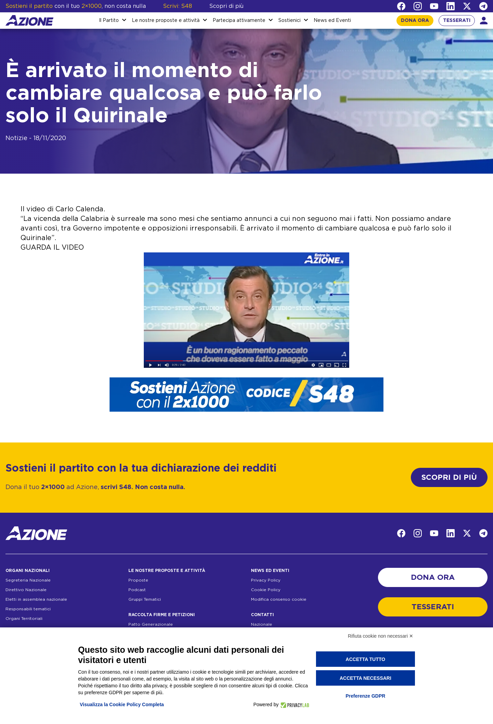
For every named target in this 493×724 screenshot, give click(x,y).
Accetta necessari (365, 678)
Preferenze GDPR (365, 696)
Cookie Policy (265, 590)
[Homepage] (29, 20)
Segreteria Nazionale (28, 580)
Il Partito (109, 20)
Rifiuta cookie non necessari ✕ (380, 636)
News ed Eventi (332, 20)
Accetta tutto (365, 659)
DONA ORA (415, 20)
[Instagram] (418, 6)
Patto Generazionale (150, 624)
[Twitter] (467, 6)
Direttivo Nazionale (26, 590)
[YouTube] (434, 6)
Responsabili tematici (28, 609)
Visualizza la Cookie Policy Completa (122, 704)
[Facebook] (401, 6)
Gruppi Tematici (144, 599)
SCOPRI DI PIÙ (449, 477)
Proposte (138, 580)
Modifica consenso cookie (278, 599)
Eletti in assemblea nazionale (36, 599)
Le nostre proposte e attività (166, 20)
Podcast (137, 590)
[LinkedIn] (450, 6)
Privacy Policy (265, 580)
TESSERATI (456, 20)
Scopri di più (226, 6)
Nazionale (261, 624)
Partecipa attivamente (239, 20)
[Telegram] (483, 6)
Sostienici (289, 20)
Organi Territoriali (23, 618)
